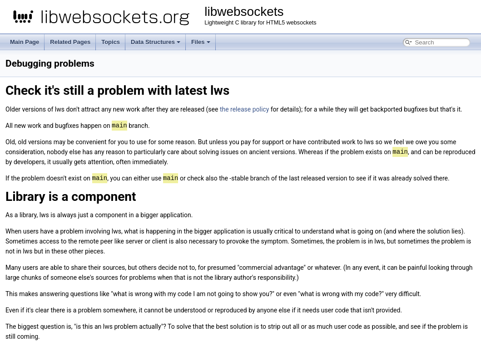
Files (200, 42)
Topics (110, 42)
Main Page (24, 42)
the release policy (244, 109)
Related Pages (70, 42)
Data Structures (155, 42)
